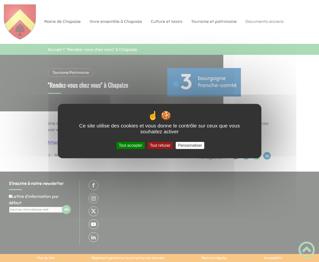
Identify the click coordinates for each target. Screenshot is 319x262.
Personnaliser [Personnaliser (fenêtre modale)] (190, 145)
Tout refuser (160, 145)
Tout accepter (130, 145)
